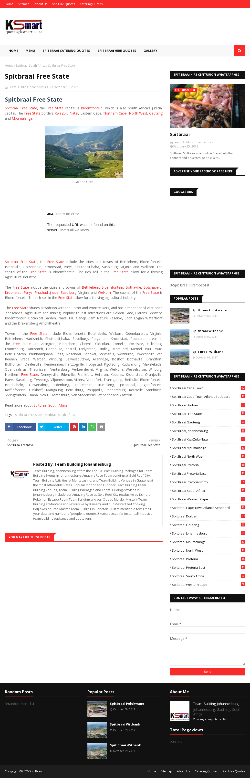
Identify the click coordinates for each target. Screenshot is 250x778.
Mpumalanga (22, 118)
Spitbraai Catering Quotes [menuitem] (66, 50)
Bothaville (133, 287)
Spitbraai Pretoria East (208, 567)
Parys (28, 292)
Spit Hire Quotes (63, 4)
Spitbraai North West (208, 550)
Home (9, 4)
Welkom (104, 292)
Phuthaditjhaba (47, 292)
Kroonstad (13, 292)
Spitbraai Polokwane (209, 310)
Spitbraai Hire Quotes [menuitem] (116, 50)
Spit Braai (35, 771)
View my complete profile (210, 719)
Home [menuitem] (13, 50)
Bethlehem (90, 287)
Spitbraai (12, 108)
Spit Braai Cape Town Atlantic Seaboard (208, 396)
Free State (28, 108)
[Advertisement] (207, 231)
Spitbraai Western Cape (208, 584)
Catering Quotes (91, 4)
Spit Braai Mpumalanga (208, 448)
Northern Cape (115, 113)
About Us (40, 4)
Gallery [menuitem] (150, 50)
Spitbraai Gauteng (208, 525)
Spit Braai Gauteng (208, 422)
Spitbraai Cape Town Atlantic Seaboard (208, 507)
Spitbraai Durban (208, 516)
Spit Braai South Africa (208, 490)
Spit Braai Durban (208, 405)
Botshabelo (152, 287)
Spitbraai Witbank (207, 331)
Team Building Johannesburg (28, 87)
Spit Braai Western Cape (208, 499)
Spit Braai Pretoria (208, 465)
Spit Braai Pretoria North (208, 482)
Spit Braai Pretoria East (208, 473)
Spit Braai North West (208, 456)
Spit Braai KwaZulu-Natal (208, 439)
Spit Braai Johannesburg (208, 431)
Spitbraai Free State (28, 415)
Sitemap (24, 4)
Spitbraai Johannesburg (208, 533)
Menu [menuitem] (30, 50)
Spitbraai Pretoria (208, 559)
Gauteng (156, 113)
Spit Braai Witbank (207, 351)
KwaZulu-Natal (66, 113)
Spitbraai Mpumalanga (208, 542)
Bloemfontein (92, 108)
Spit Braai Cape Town (208, 388)
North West (138, 113)
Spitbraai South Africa (31, 65)
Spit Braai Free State (208, 413)
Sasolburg (68, 292)
